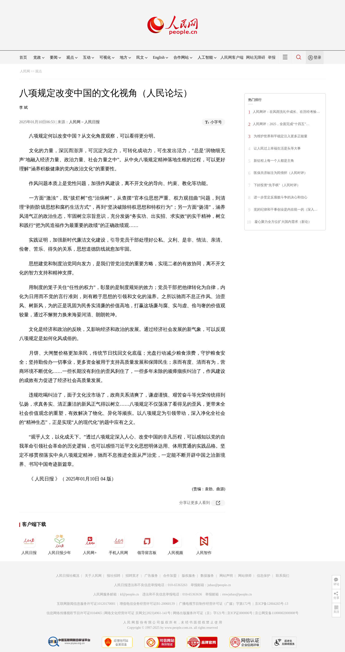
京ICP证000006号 (240, 613)
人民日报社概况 (67, 575)
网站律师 (245, 575)
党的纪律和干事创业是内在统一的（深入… (285, 209)
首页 (23, 57)
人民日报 (29, 544)
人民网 (25, 71)
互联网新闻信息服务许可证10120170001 (86, 604)
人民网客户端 (231, 57)
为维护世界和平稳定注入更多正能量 (280, 136)
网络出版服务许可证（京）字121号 (199, 613)
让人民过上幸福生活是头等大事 (277, 148)
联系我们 (282, 575)
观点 (38, 71)
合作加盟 (170, 575)
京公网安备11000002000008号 (276, 613)
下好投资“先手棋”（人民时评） (276, 185)
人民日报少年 (59, 544)
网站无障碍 (255, 57)
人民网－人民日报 (84, 122)
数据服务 (207, 575)
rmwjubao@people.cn (237, 594)
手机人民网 (118, 544)
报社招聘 (113, 575)
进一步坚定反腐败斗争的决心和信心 (280, 197)
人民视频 (175, 544)
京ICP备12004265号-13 (271, 604)
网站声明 (226, 575)
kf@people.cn (129, 594)
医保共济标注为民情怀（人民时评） (280, 173)
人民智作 (204, 544)
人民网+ (89, 544)
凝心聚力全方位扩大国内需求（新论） (282, 222)
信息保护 (263, 575)
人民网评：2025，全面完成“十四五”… (281, 124)
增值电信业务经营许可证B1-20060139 (147, 604)
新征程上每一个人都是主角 (273, 160)
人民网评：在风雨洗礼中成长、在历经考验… (286, 112)
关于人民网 (93, 575)
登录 (317, 57)
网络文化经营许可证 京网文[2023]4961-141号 (137, 613)
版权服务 (188, 575)
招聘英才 (132, 575)
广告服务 (151, 575)
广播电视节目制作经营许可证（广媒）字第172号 (215, 604)
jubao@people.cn (219, 585)
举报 (272, 57)
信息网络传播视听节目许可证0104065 (74, 613)
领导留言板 (146, 544)
